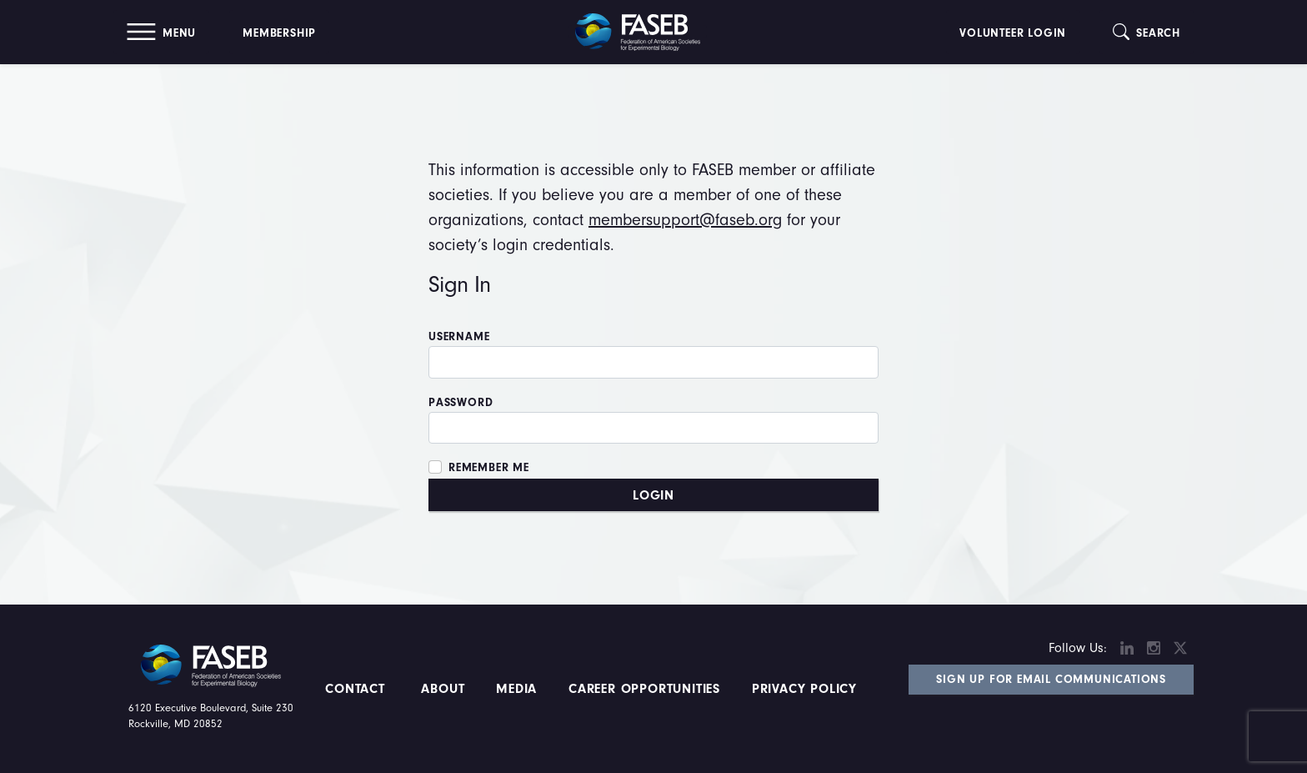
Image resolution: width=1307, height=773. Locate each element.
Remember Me (488, 467)
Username (458, 337)
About (443, 688)
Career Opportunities (641, 688)
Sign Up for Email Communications (1051, 679)
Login (653, 495)
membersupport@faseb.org (685, 220)
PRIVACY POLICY (804, 688)
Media (516, 688)
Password (460, 402)
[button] (161, 32)
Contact (357, 688)
